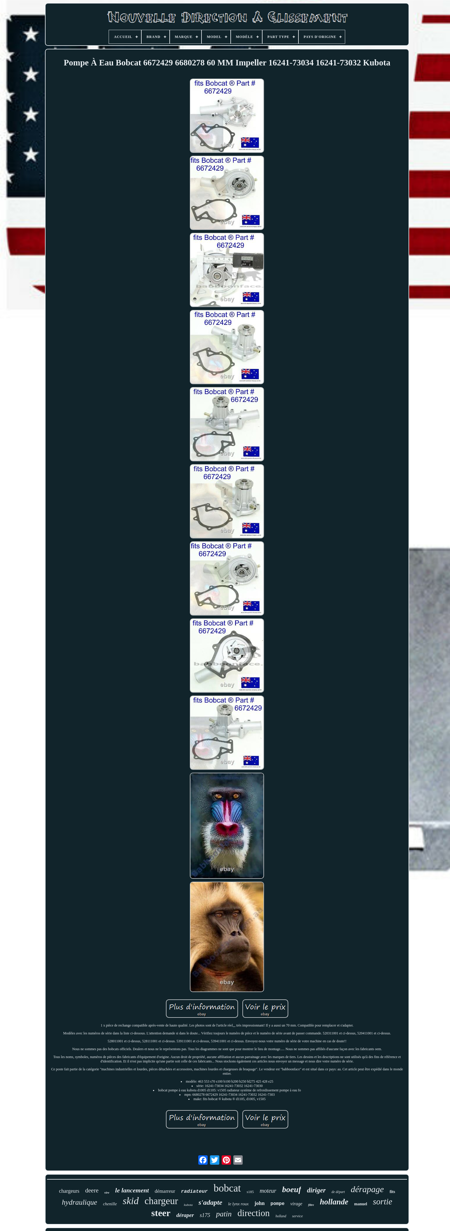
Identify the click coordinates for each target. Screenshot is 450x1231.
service (297, 1216)
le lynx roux (238, 1203)
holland (280, 1216)
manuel (360, 1204)
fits (392, 1192)
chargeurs (69, 1191)
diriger (316, 1190)
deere (91, 1190)
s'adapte (210, 1202)
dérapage (367, 1189)
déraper (185, 1215)
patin (224, 1214)
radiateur (194, 1191)
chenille (110, 1203)
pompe (277, 1203)
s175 (205, 1215)
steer (161, 1213)
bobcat (227, 1188)
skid (131, 1200)
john (259, 1203)
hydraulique (79, 1202)
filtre (311, 1204)
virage (296, 1203)
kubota (188, 1204)
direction (253, 1213)
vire (106, 1192)
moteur (268, 1190)
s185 (250, 1192)
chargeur (161, 1201)
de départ (338, 1192)
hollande (334, 1201)
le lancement (132, 1190)
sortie (382, 1201)
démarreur (165, 1191)
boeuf (291, 1189)
